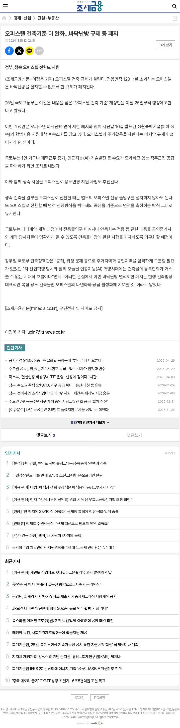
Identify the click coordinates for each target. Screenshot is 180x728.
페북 (9, 50)
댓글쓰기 (134, 435)
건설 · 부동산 (48, 17)
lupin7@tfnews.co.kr (45, 332)
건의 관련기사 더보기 (90, 422)
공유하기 (175, 18)
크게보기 (165, 45)
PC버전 (99, 698)
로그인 (80, 698)
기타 (39, 50)
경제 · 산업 (22, 17)
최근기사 (12, 561)
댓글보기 (45, 435)
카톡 (29, 50)
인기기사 (12, 453)
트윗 (19, 50)
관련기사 (14, 347)
